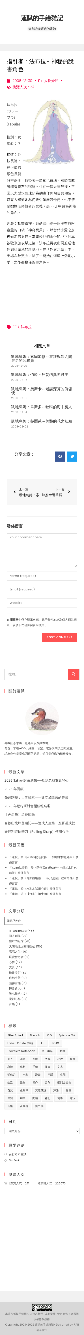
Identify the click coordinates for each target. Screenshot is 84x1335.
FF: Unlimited (18, 931)
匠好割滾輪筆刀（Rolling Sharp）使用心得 (36, 831)
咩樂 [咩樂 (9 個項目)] (23, 1059)
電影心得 (15, 999)
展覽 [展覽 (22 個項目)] (72, 1059)
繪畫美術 (15, 973)
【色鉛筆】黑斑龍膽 (19, 814)
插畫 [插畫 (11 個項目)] (47, 1067)
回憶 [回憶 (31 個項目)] (35, 1059)
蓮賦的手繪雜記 (42, 18)
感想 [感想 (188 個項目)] (23, 1067)
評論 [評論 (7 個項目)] (56, 1090)
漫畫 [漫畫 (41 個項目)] (38, 1074)
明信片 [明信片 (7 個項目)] (11, 1074)
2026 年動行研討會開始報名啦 (27, 806)
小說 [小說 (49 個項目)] (60, 1059)
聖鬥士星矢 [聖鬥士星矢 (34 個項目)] (64, 1082)
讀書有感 (15, 983)
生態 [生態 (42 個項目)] (63, 1074)
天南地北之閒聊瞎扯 (22, 946)
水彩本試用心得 (36, 889)
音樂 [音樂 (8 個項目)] (10, 1106)
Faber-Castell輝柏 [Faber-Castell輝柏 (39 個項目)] (20, 1043)
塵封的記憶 (16, 941)
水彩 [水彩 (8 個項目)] (25, 1074)
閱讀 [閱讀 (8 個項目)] (35, 1098)
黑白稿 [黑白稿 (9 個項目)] (39, 1106)
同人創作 (15, 936)
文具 (12, 967)
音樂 (12, 1004)
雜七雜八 (15, 993)
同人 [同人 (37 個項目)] (10, 1059)
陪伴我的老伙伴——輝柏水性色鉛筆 (49, 857)
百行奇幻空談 (17, 1154)
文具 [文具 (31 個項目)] (60, 1067)
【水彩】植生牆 (36, 894)
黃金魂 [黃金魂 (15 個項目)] (24, 1106)
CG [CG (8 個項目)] (49, 1035)
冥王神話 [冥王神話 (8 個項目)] (47, 1051)
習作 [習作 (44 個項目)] (47, 1082)
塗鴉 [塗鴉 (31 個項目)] (47, 1059)
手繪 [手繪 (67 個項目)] (35, 1067)
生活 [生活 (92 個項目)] (10, 1082)
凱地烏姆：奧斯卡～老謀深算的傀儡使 (41, 390)
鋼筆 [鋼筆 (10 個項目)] (23, 1098)
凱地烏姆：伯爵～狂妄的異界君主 (39, 374)
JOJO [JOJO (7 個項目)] (55, 1043)
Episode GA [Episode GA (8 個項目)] (67, 1035)
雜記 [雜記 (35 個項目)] (47, 1098)
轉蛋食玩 (15, 988)
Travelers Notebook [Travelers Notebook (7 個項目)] (21, 1051)
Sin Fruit (14, 1160)
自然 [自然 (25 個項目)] (10, 1090)
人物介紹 (51, 81)
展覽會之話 (16, 957)
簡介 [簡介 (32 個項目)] (35, 1082)
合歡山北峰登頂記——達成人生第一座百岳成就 (39, 823)
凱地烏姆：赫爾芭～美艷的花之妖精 (41, 421)
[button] (60, 457)
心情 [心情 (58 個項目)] (10, 1067)
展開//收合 (13, 921)
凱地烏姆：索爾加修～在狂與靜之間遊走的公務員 (41, 358)
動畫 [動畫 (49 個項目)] (62, 1051)
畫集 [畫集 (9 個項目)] (23, 1082)
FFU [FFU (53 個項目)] (42, 1043)
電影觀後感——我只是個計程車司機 (49, 878)
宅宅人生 (15, 951)
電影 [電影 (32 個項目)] (60, 1098)
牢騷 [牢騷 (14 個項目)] (50, 1074)
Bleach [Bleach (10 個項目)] (35, 1035)
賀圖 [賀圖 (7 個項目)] (68, 1090)
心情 (12, 962)
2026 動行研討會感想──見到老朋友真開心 (36, 780)
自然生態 (15, 978)
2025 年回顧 (14, 789)
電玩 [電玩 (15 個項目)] (72, 1098)
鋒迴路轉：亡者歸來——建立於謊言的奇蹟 (36, 797)
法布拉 (26, 327)
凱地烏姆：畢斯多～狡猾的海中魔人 (41, 406)
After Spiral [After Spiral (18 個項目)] (15, 1035)
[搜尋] (73, 674)
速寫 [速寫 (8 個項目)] (10, 1098)
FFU (16, 327)
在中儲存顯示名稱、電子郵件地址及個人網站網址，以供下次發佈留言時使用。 (42, 622)
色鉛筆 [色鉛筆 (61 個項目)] (24, 1090)
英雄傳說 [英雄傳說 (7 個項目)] (40, 1090)
